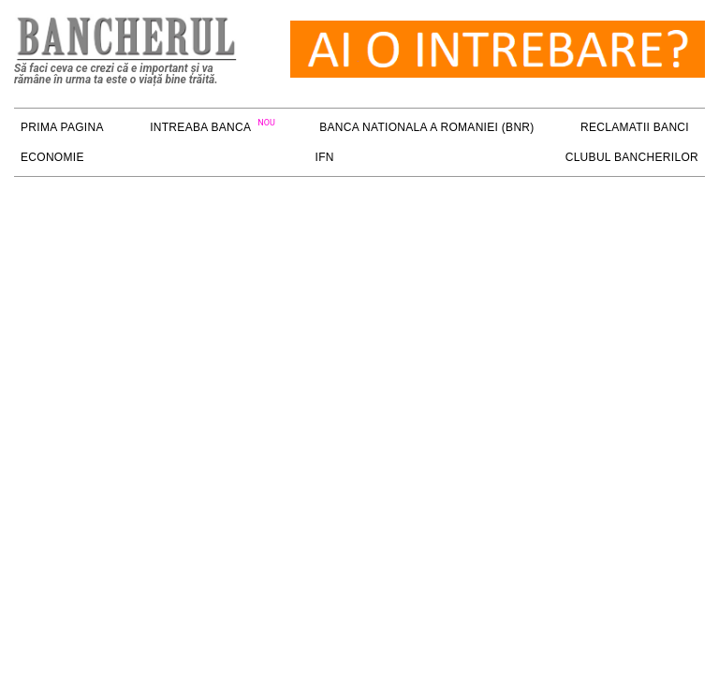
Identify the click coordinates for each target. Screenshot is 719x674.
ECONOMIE (52, 157)
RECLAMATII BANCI (634, 127)
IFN (324, 157)
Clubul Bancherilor (631, 157)
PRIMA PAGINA (62, 127)
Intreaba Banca (200, 127)
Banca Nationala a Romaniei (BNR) (426, 127)
